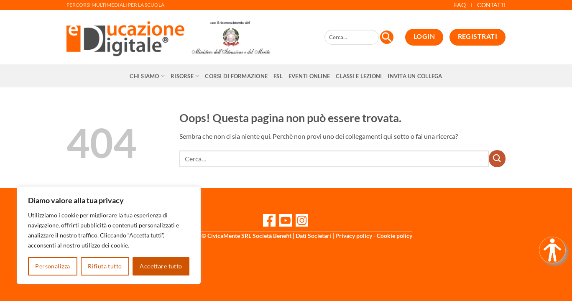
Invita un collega (415, 76)
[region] (109, 235)
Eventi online (309, 76)
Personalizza (52, 266)
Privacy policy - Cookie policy (373, 235)
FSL (278, 76)
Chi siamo (147, 76)
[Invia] (497, 158)
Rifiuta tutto (105, 266)
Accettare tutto (161, 266)
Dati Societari (313, 235)
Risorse (185, 76)
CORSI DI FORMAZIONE (236, 76)
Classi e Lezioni (359, 76)
